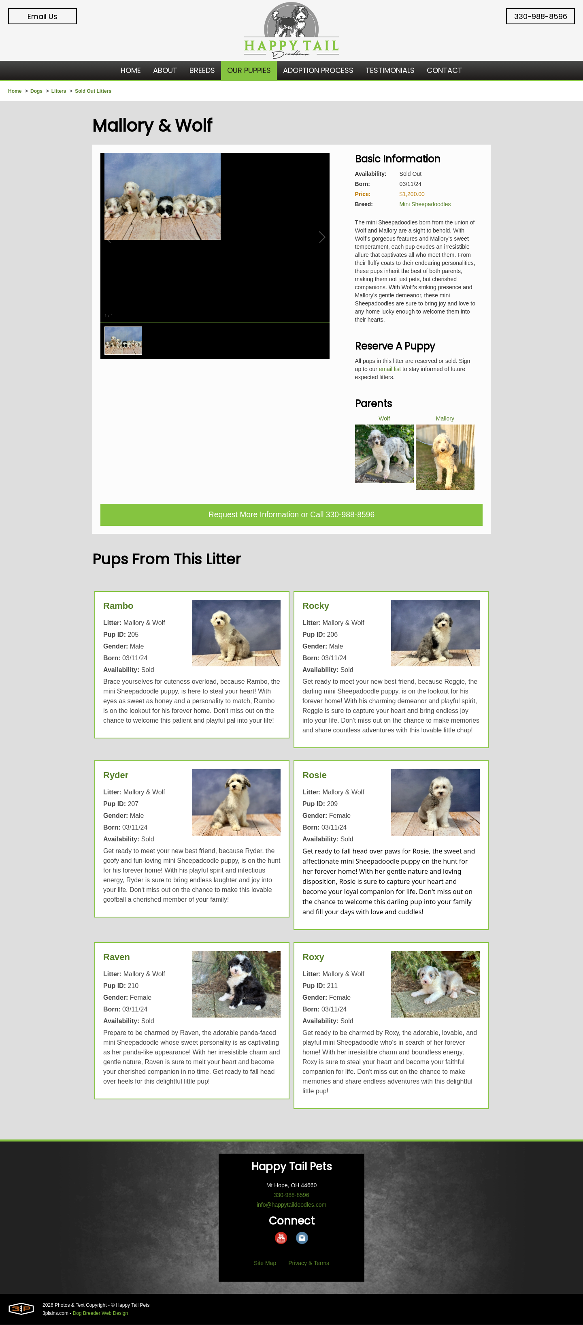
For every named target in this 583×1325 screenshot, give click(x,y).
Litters (58, 91)
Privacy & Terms (308, 1263)
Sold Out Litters (93, 91)
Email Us (42, 16)
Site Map (265, 1263)
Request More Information (252, 515)
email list (390, 369)
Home (14, 91)
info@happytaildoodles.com (291, 1205)
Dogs (36, 91)
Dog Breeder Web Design (100, 1313)
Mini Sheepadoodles (425, 204)
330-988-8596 (540, 16)
